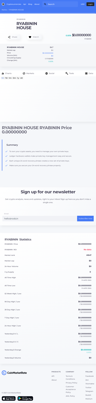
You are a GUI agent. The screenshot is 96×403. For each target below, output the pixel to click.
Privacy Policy (71, 383)
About (36, 4)
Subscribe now (85, 218)
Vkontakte (89, 384)
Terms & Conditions (70, 377)
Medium (88, 399)
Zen (87, 380)
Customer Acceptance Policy (71, 389)
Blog (30, 4)
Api (24, 4)
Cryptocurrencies (14, 4)
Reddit (88, 395)
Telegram (89, 391)
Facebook (89, 376)
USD (83, 4)
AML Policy (70, 396)
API (53, 376)
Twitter (88, 387)
